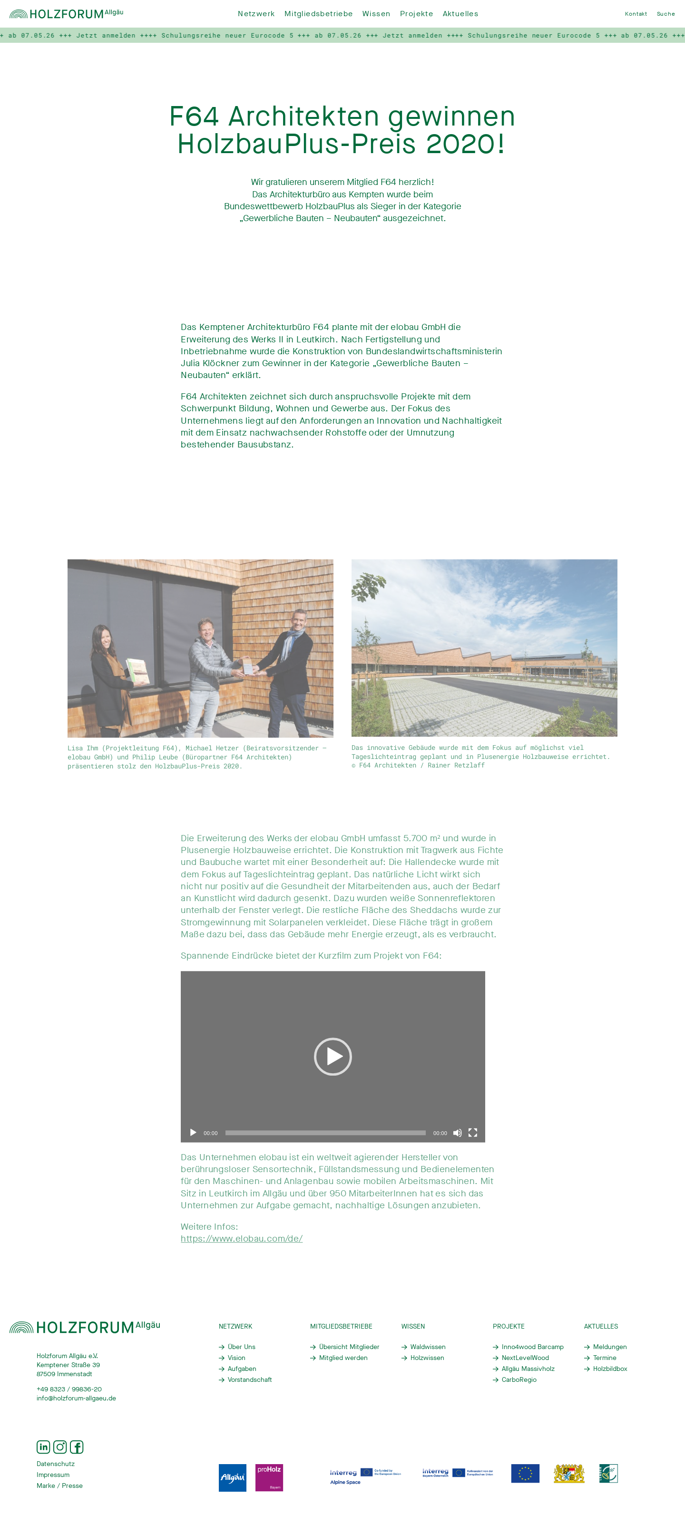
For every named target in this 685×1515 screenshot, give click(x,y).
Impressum (53, 1475)
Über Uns (241, 1347)
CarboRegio (519, 1380)
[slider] (325, 1139)
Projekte (416, 14)
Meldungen (610, 1347)
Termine (604, 1358)
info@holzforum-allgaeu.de (76, 1398)
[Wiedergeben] (193, 1140)
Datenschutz (56, 1464)
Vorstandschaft (250, 1380)
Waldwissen (428, 1347)
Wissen (376, 14)
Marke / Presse (60, 1486)
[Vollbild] (473, 1140)
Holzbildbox (610, 1369)
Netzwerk (256, 14)
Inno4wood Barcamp (533, 1347)
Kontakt (636, 14)
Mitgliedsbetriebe (318, 14)
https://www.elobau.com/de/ (242, 1245)
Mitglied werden (343, 1358)
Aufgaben (242, 1369)
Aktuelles (461, 14)
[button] (333, 1064)
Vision (236, 1358)
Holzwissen (427, 1358)
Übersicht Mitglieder (349, 1347)
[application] (333, 1063)
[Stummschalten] (457, 1140)
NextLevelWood (525, 1358)
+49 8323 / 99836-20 (69, 1389)
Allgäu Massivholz (528, 1369)
